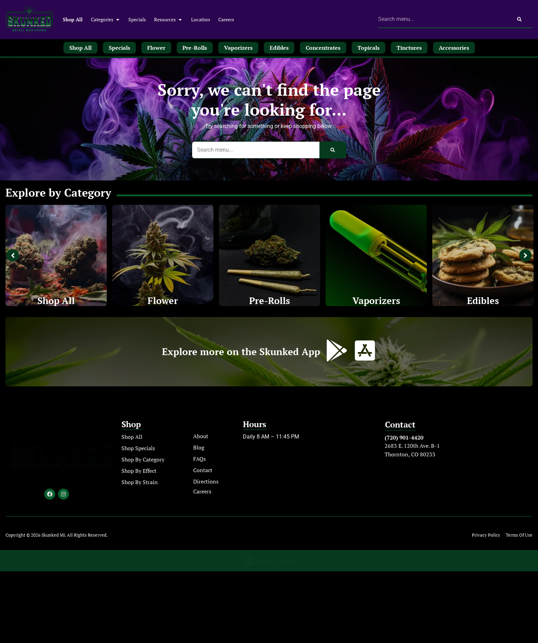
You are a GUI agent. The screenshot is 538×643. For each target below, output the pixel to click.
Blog (198, 448)
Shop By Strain (139, 482)
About (200, 436)
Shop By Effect (138, 471)
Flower (162, 300)
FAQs (199, 459)
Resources (168, 19)
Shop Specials (138, 448)
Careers (226, 19)
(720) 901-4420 (404, 438)
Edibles (483, 300)
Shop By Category (142, 460)
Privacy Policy (486, 535)
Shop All (73, 19)
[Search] (519, 19)
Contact (202, 470)
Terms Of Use (519, 535)
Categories (105, 19)
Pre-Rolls (269, 300)
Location (200, 19)
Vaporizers (376, 300)
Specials (137, 19)
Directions (206, 482)
